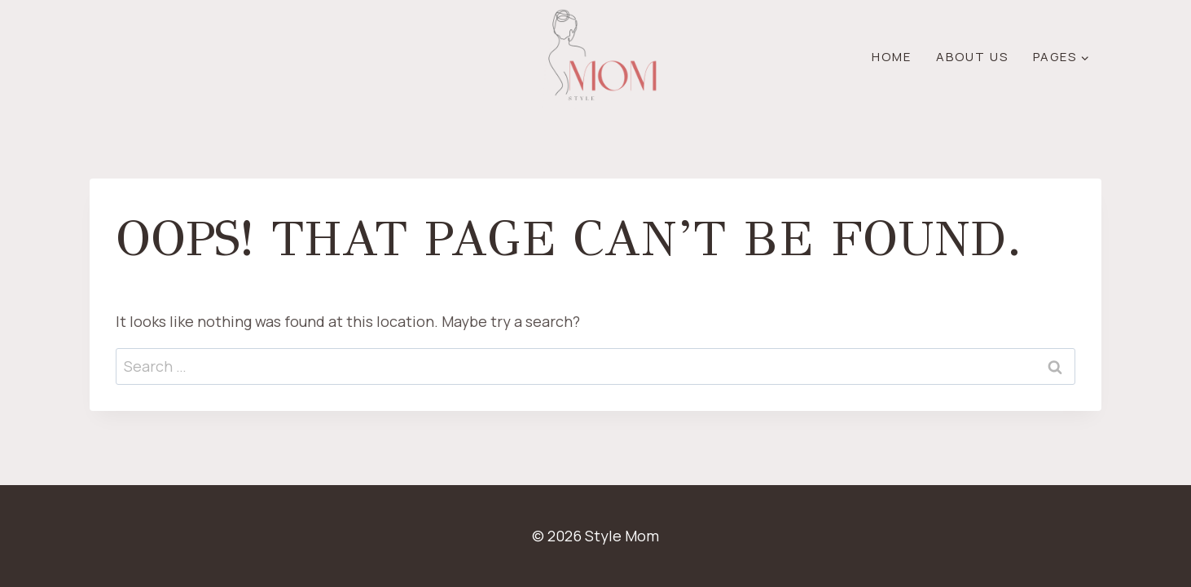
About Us (972, 56)
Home (892, 56)
